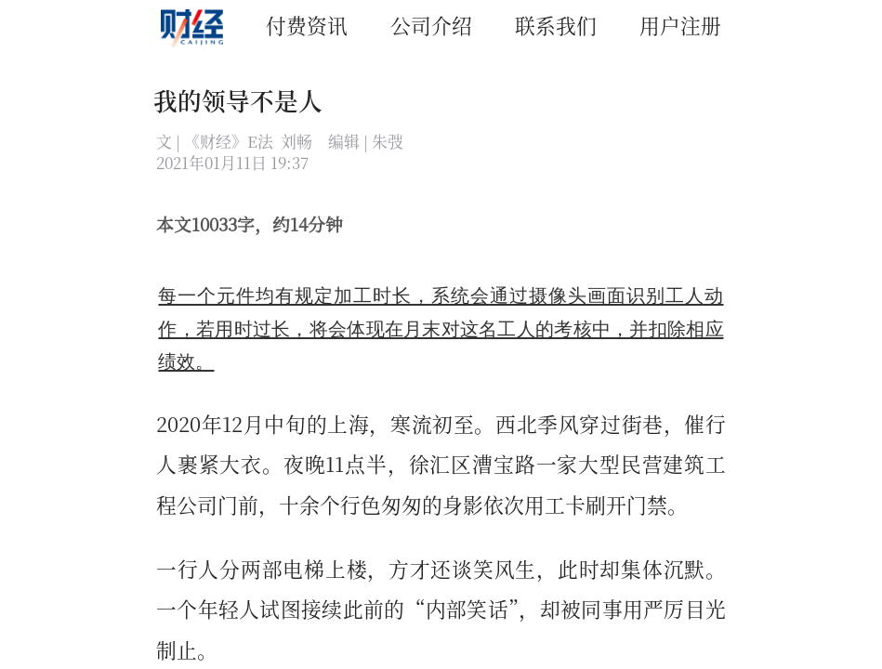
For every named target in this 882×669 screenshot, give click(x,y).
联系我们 (556, 24)
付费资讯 (307, 24)
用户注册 (680, 24)
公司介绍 (431, 24)
